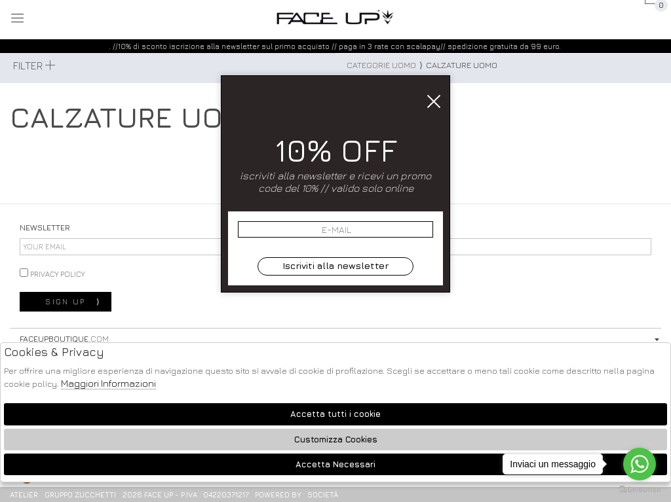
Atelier (24, 494)
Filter (34, 65)
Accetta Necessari (335, 464)
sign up (73, 301)
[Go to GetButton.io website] (640, 489)
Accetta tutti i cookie (335, 414)
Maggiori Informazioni (108, 383)
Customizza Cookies (335, 439)
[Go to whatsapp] (639, 464)
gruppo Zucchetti (80, 494)
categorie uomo (381, 65)
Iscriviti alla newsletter (335, 265)
